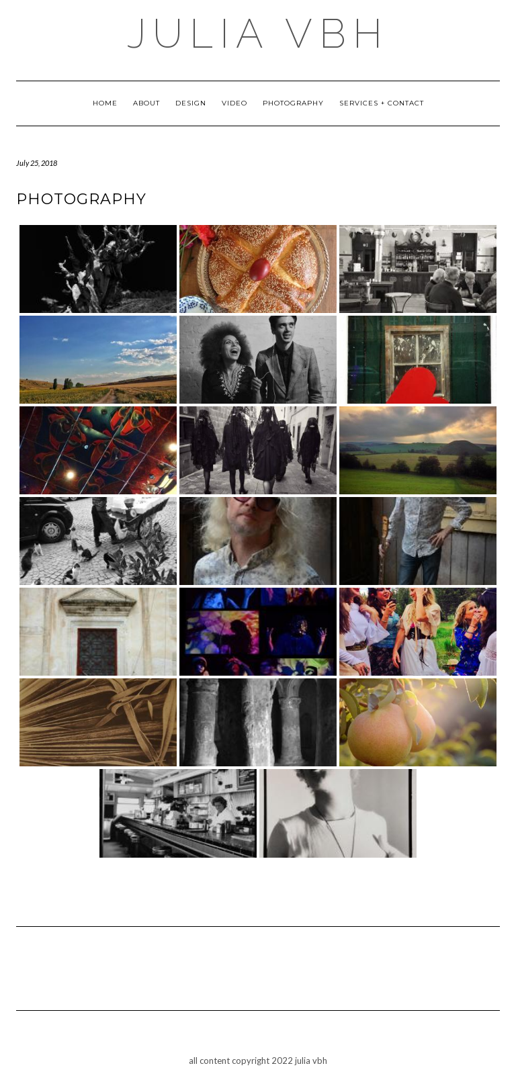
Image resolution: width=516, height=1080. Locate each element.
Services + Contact (381, 103)
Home (105, 103)
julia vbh (258, 33)
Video (234, 103)
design (190, 103)
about (146, 103)
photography (293, 103)
